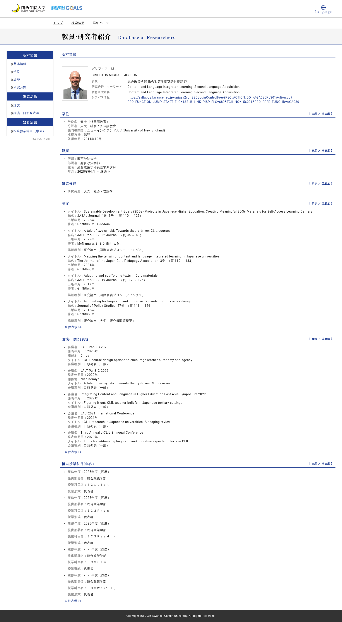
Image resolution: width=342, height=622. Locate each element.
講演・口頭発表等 (26, 113)
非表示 (326, 113)
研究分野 (20, 87)
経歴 (17, 79)
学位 (17, 71)
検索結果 (78, 23)
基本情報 (20, 64)
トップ (58, 23)
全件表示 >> (73, 327)
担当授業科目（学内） (30, 131)
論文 (17, 105)
